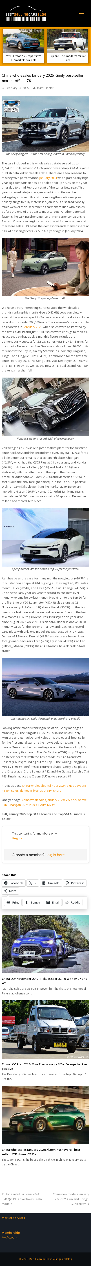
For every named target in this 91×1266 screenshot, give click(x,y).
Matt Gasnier (45, 88)
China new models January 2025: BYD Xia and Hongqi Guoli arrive (71, 1199)
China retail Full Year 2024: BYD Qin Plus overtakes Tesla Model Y (22, 1199)
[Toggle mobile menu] (81, 13)
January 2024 (48, 178)
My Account (9, 1237)
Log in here (55, 854)
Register (18, 838)
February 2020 (32, 327)
